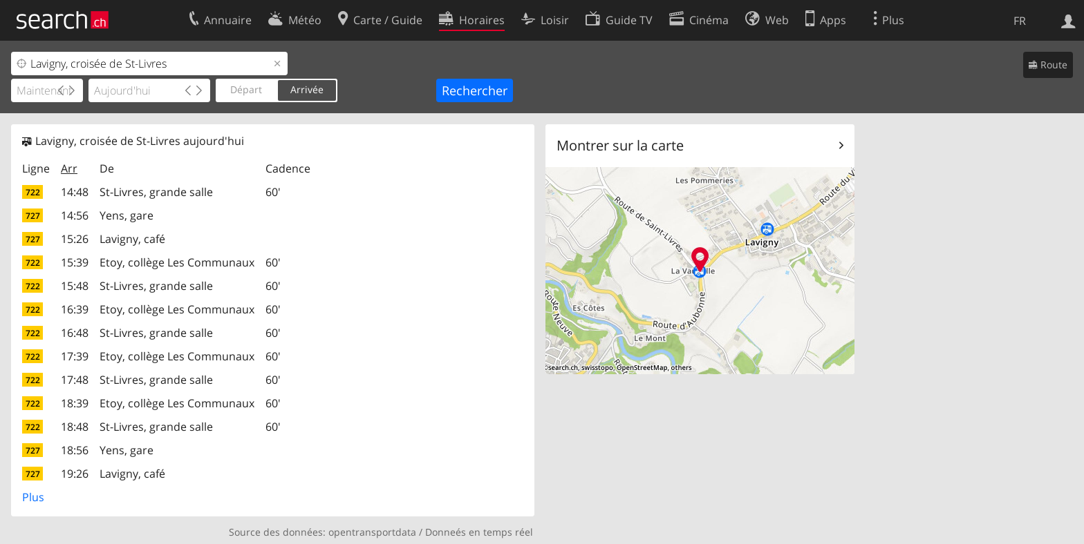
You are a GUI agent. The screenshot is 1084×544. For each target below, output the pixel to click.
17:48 (74, 379)
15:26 (74, 238)
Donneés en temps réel (479, 531)
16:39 (74, 309)
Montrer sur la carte (620, 145)
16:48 (74, 332)
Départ (246, 89)
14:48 (74, 192)
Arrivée (307, 89)
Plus (33, 497)
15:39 (74, 262)
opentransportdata (372, 531)
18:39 (74, 403)
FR (1019, 20)
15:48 (74, 285)
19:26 (74, 473)
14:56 (74, 215)
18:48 (74, 426)
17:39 (74, 356)
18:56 (74, 450)
